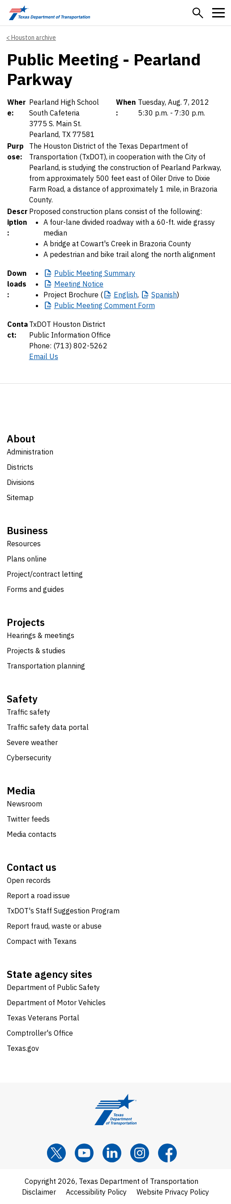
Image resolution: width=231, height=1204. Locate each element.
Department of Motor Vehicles (56, 1002)
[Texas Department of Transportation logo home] (49, 13)
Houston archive (33, 38)
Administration (30, 451)
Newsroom (24, 803)
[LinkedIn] (112, 1153)
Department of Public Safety (53, 987)
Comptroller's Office (40, 1032)
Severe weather (32, 742)
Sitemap (20, 497)
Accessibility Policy (96, 1191)
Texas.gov (23, 1048)
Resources (24, 543)
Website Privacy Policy (173, 1191)
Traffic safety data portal (48, 727)
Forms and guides (35, 589)
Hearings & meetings (40, 635)
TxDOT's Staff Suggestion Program (63, 910)
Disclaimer (39, 1191)
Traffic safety (28, 711)
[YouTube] (84, 1153)
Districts (20, 467)
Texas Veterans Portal (43, 1017)
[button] (198, 13)
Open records (29, 880)
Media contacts (31, 834)
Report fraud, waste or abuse (54, 925)
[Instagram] (139, 1153)
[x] (56, 1153)
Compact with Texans (42, 941)
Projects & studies (36, 650)
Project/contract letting (45, 574)
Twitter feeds (28, 818)
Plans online (27, 558)
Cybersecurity (29, 757)
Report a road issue (38, 895)
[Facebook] (167, 1153)
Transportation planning (46, 665)
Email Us (43, 356)
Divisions (20, 482)
